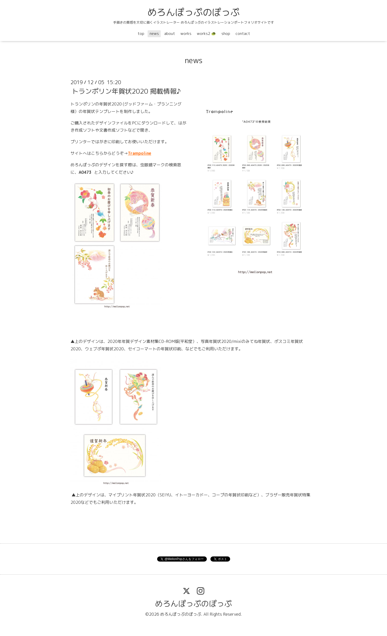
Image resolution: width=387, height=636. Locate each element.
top (141, 33)
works (185, 33)
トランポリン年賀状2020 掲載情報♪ (126, 91)
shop (225, 33)
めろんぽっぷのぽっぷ (193, 12)
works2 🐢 (206, 33)
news (154, 33)
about (169, 33)
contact (243, 33)
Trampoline (139, 153)
